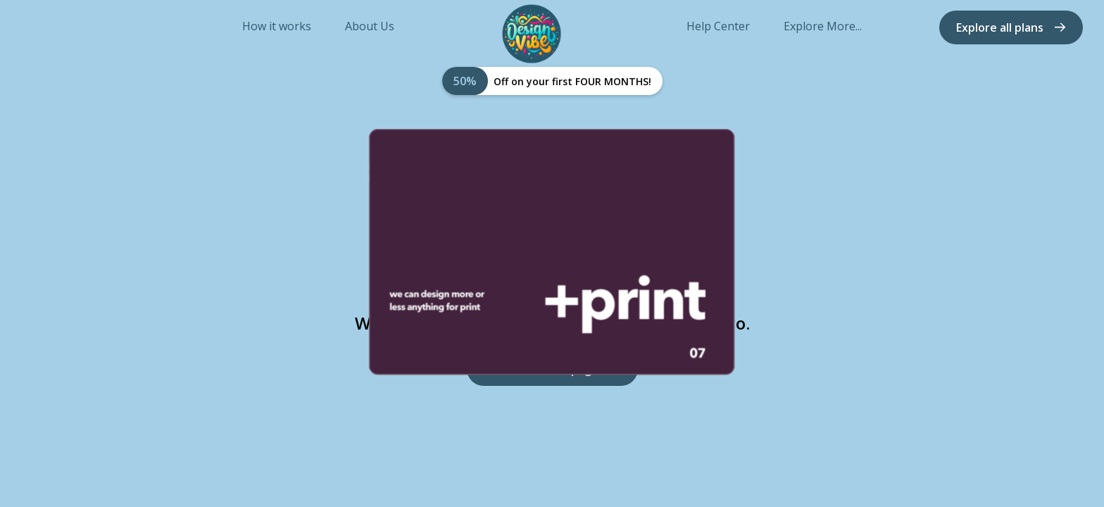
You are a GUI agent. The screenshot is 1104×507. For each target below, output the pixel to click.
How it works (276, 26)
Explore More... (823, 26)
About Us (369, 26)
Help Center (718, 26)
